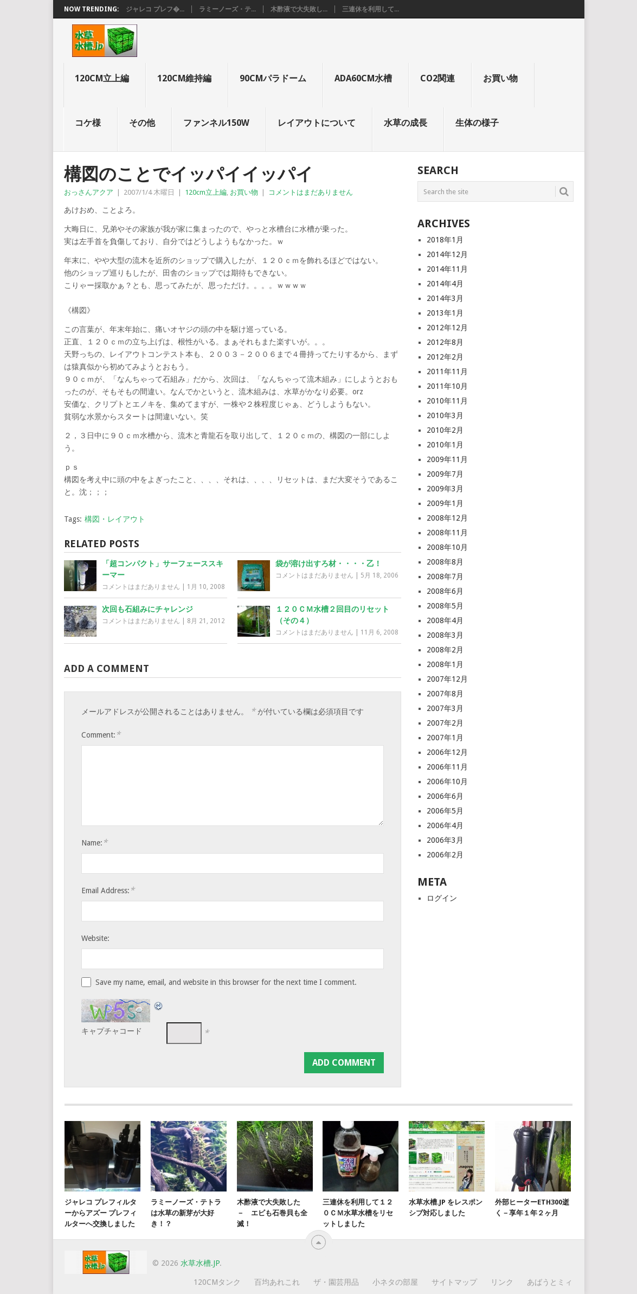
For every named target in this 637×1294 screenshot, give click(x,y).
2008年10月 (447, 547)
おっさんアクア (88, 192)
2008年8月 (445, 562)
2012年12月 (447, 327)
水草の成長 (405, 123)
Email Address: (107, 890)
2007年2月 (445, 723)
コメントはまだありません (310, 192)
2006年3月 (445, 840)
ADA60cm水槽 (363, 78)
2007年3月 (445, 708)
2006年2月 (445, 854)
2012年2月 (445, 357)
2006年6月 (445, 796)
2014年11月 (447, 269)
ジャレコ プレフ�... (155, 9)
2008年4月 (445, 620)
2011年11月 (447, 371)
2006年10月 (447, 781)
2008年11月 (447, 532)
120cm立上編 (102, 78)
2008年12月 (447, 518)
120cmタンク (217, 1282)
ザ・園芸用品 (336, 1282)
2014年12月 (447, 254)
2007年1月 (445, 737)
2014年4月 (445, 283)
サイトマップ (454, 1282)
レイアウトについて (317, 123)
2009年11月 (447, 459)
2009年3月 (445, 488)
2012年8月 (445, 342)
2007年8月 (445, 693)
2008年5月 (445, 605)
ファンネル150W (216, 123)
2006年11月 (447, 767)
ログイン (442, 898)
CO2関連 (437, 78)
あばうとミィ (549, 1282)
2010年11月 (447, 400)
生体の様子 (477, 123)
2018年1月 (445, 239)
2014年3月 (445, 298)
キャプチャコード (111, 1031)
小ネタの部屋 (395, 1282)
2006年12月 (447, 752)
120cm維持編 (184, 78)
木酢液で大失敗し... (299, 9)
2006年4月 (445, 825)
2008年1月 (445, 664)
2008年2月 (445, 649)
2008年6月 (445, 591)
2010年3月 (445, 415)
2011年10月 (447, 386)
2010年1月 (445, 444)
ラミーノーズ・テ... (227, 9)
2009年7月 (445, 474)
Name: (94, 842)
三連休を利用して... (370, 9)
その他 (142, 123)
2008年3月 (445, 635)
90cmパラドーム (273, 78)
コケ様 (88, 123)
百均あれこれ (277, 1282)
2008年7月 (445, 576)
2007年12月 (447, 679)
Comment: (100, 734)
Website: (95, 938)
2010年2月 (445, 430)
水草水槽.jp (200, 1263)
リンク (502, 1282)
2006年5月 (445, 810)
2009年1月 (445, 503)
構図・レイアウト (115, 519)
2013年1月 (445, 313)
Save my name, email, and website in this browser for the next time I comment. (226, 982)
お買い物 (500, 78)
